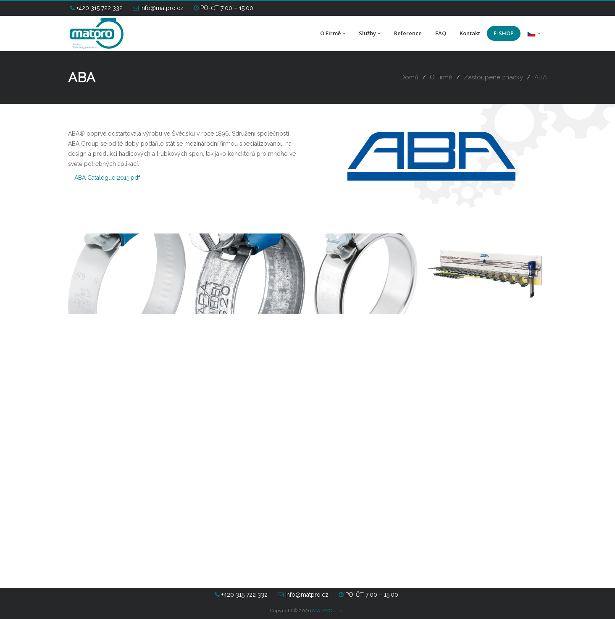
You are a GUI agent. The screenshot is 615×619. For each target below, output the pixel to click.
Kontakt (470, 33)
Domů (409, 77)
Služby (370, 33)
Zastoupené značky (493, 77)
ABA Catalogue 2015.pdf (107, 177)
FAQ (440, 33)
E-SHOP (504, 33)
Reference (408, 33)
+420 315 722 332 (96, 8)
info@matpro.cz (158, 8)
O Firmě (332, 33)
